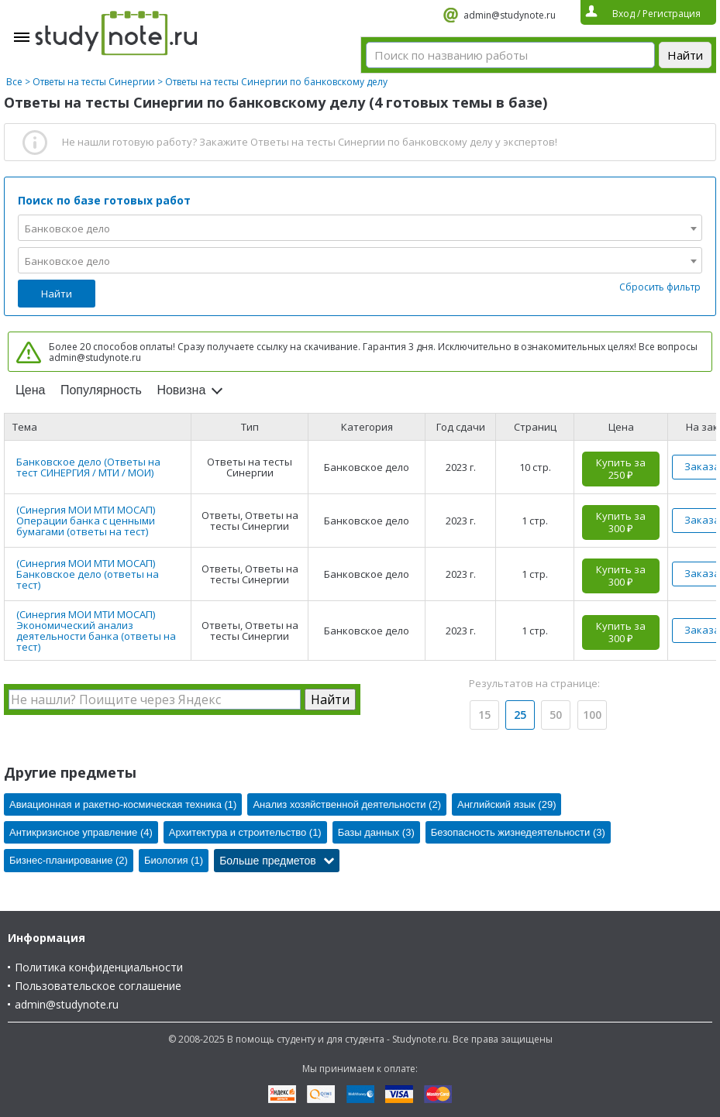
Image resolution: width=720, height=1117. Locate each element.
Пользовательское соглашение (98, 985)
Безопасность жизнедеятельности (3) (518, 832)
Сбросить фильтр (660, 287)
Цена (30, 390)
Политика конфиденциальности (99, 967)
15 (484, 714)
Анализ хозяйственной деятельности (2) (347, 804)
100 (592, 714)
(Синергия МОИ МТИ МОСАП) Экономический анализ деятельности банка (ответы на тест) (96, 630)
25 (520, 714)
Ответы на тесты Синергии (94, 81)
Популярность (101, 390)
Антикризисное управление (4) (81, 832)
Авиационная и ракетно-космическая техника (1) (122, 804)
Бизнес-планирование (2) (68, 860)
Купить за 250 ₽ (621, 468)
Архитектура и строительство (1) (245, 832)
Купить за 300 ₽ (621, 522)
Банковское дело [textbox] (67, 228)
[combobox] (360, 228)
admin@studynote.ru (509, 15)
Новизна (181, 390)
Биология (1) (173, 860)
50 (555, 714)
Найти (56, 294)
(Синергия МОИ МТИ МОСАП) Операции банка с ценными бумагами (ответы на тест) (85, 520)
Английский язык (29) (506, 804)
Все (14, 81)
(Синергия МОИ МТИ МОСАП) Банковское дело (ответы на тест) (87, 574)
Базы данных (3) (376, 832)
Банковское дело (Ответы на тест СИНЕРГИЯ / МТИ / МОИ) (88, 467)
